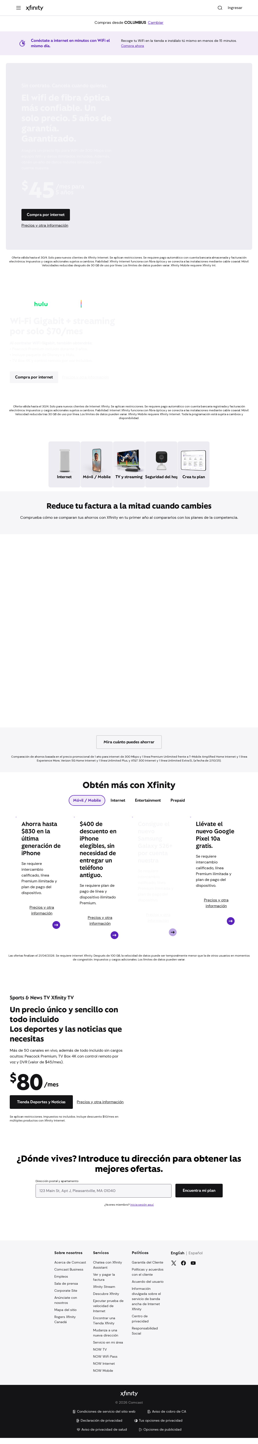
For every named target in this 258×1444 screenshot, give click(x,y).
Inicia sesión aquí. (142, 1210)
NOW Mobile (103, 1376)
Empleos (61, 1282)
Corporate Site (65, 1296)
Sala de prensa (66, 1289)
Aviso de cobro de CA (166, 1417)
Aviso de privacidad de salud (101, 1435)
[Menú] (18, 8)
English (177, 1259)
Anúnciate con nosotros (65, 1305)
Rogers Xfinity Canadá (65, 1324)
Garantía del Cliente (147, 1267)
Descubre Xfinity (106, 1299)
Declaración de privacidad (99, 1426)
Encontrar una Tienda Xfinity (104, 1326)
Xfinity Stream (104, 1292)
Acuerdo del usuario (147, 1287)
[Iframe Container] (129, 636)
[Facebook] (183, 1268)
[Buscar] (220, 8)
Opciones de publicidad (160, 1435)
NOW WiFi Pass (105, 1362)
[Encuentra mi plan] (199, 1196)
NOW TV (100, 1355)
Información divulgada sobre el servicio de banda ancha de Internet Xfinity (146, 1304)
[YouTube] (193, 1268)
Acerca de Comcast (70, 1267)
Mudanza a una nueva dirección (105, 1338)
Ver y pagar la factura (104, 1282)
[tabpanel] (129, 890)
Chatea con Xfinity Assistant (107, 1270)
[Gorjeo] (174, 1268)
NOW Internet (104, 1369)
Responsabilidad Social (145, 1336)
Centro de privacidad (140, 1324)
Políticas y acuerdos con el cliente (147, 1277)
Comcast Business (68, 1275)
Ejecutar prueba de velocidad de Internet (108, 1311)
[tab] (87, 805)
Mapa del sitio (65, 1315)
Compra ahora (132, 46)
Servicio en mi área (108, 1347)
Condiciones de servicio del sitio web (103, 1417)
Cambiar (155, 22)
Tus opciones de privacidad (158, 1426)
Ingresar (235, 7)
